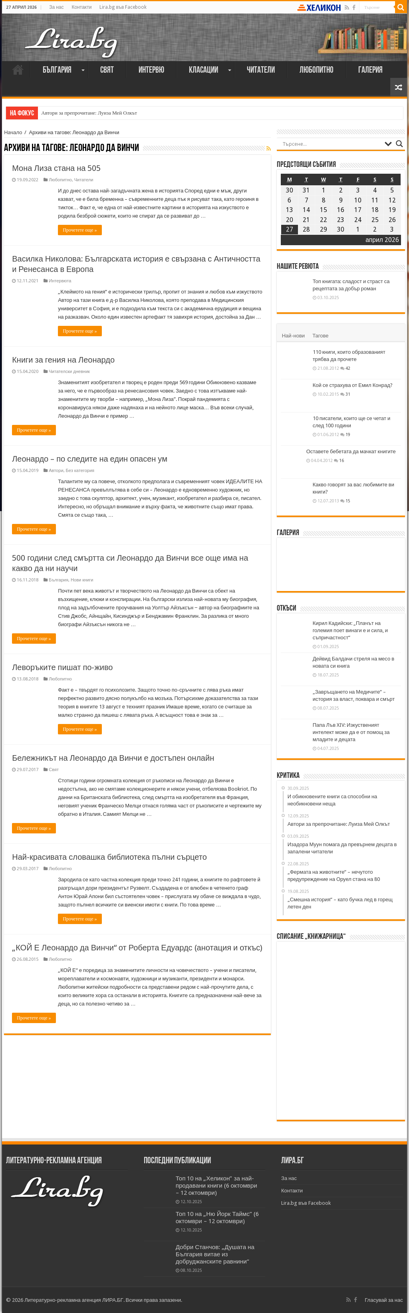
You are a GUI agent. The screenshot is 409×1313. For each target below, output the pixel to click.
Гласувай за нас (384, 1300)
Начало (18, 69)
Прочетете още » (80, 230)
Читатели (261, 70)
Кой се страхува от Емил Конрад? (353, 385)
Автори (56, 470)
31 (347, 394)
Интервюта (60, 281)
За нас (56, 7)
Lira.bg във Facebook (123, 7)
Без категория (80, 470)
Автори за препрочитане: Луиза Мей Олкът (89, 113)
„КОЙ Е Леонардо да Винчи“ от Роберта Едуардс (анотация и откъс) (137, 947)
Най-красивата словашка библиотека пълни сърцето (109, 857)
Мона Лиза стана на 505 (56, 168)
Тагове (320, 336)
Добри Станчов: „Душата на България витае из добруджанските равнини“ (215, 1254)
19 (347, 434)
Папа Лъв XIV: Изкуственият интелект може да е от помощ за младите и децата (351, 732)
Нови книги (82, 580)
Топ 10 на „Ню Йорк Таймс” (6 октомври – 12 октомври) (217, 1217)
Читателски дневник (69, 371)
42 (347, 368)
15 (347, 500)
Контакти (82, 7)
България (57, 70)
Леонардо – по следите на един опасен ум (89, 459)
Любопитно (317, 70)
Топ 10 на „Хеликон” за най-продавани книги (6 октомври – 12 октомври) (216, 1185)
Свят (107, 70)
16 (341, 460)
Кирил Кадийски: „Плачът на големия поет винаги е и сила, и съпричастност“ (350, 630)
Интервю (151, 70)
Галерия (370, 70)
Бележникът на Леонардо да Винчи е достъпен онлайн (113, 758)
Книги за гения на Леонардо (63, 360)
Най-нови (293, 336)
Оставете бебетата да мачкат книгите (351, 451)
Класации (203, 70)
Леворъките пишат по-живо (62, 667)
